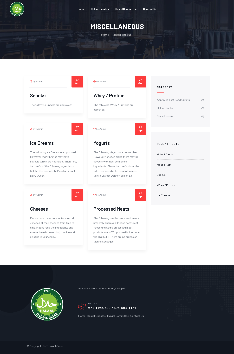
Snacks (38, 95)
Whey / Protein (108, 95)
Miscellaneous (165, 116)
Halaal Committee (126, 8)
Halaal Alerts (165, 154)
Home (81, 8)
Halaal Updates (100, 8)
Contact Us (149, 8)
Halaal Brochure (166, 108)
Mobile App (164, 164)
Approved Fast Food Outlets (173, 99)
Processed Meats (111, 209)
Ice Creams (42, 143)
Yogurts (101, 143)
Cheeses (39, 209)
